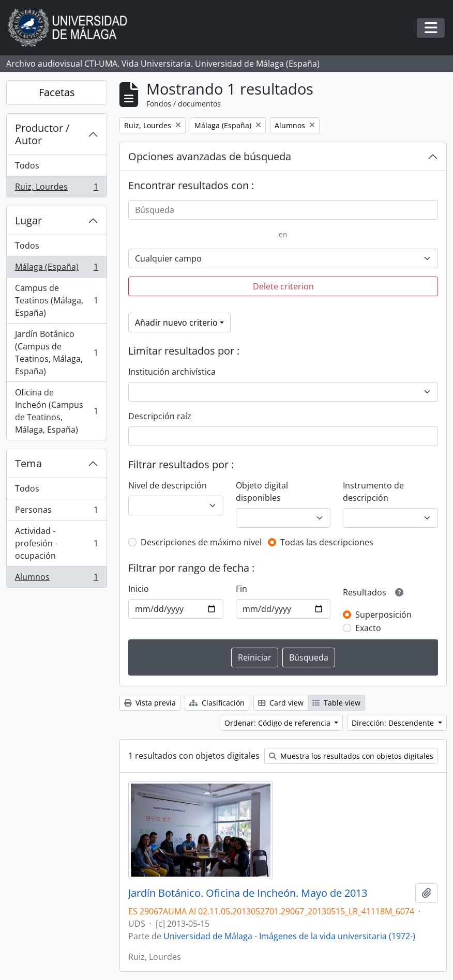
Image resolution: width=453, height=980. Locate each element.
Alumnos (56, 579)
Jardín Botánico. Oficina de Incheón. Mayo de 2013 (247, 893)
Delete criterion (283, 286)
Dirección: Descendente (394, 723)
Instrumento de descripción (373, 491)
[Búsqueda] (283, 210)
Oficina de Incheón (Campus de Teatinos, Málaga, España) (56, 411)
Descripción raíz (159, 416)
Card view (281, 703)
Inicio (138, 588)
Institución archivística (172, 371)
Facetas (57, 92)
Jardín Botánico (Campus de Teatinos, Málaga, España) (56, 352)
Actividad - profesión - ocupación (56, 543)
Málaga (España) (56, 269)
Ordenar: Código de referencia (278, 723)
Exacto (368, 628)
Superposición (383, 614)
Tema (28, 463)
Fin (241, 588)
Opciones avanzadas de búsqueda (209, 156)
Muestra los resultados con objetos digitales (351, 756)
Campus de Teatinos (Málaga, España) (56, 300)
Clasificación (217, 703)
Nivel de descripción (167, 485)
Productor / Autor (42, 134)
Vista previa (150, 703)
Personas (56, 511)
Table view (336, 703)
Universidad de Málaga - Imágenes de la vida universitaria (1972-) (289, 936)
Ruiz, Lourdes (56, 188)
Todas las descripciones (326, 542)
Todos (27, 165)
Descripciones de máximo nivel (201, 542)
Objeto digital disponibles (262, 491)
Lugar (28, 220)
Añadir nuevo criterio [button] (176, 322)
